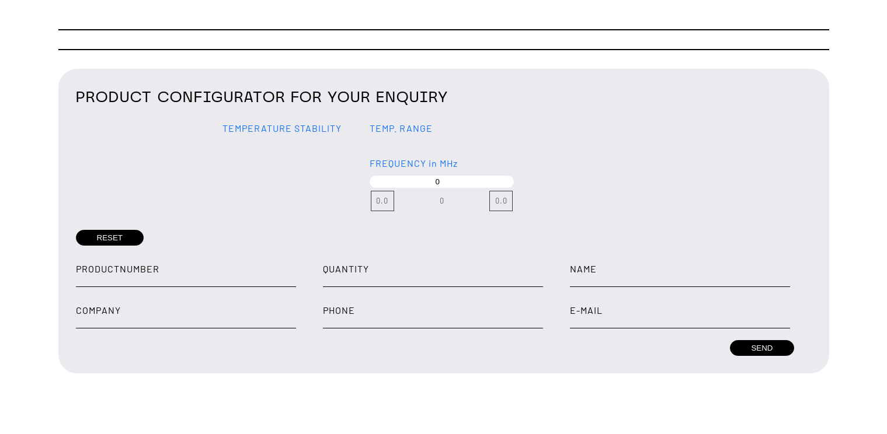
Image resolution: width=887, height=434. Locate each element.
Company (98, 310)
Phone (339, 310)
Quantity (346, 268)
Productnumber (117, 268)
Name (583, 268)
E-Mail (586, 310)
